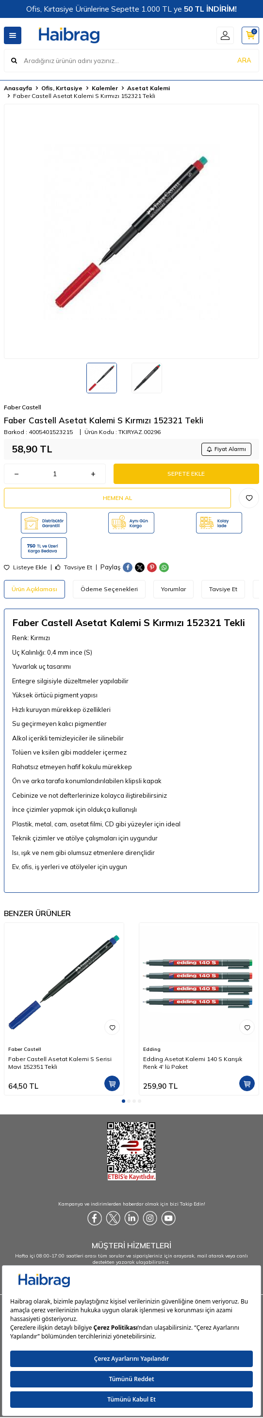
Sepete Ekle (186, 473)
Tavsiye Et (73, 567)
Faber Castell (22, 407)
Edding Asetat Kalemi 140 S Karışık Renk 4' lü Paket (192, 1062)
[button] (123, 1101)
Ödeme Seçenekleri (109, 589)
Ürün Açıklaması (34, 589)
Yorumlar (173, 589)
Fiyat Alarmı (226, 449)
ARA (244, 60)
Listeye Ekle (25, 567)
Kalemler (105, 88)
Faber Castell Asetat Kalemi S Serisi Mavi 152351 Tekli (60, 1062)
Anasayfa (18, 88)
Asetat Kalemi (148, 88)
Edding (152, 1049)
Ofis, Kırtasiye (61, 88)
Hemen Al (117, 497)
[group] (131, 231)
